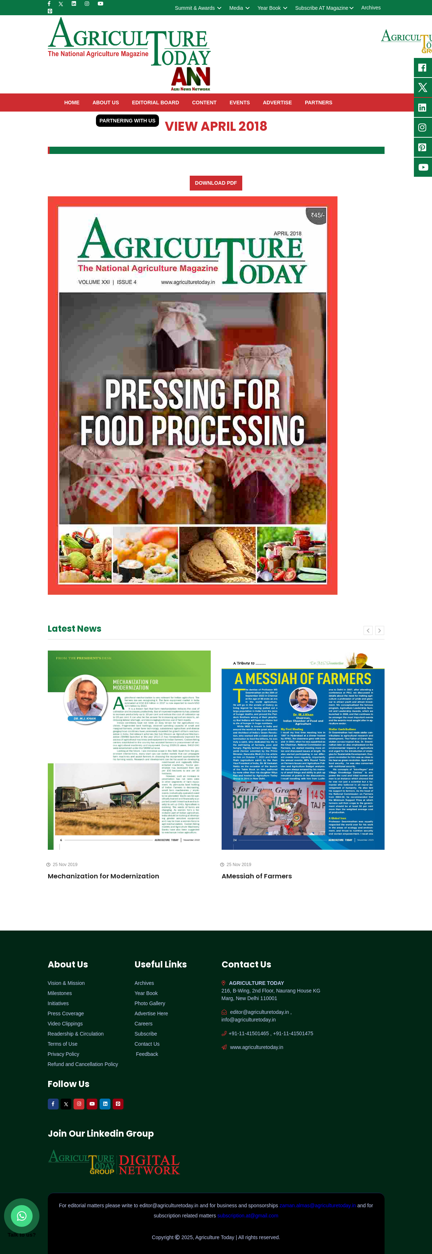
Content (204, 102)
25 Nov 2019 (62, 864)
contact (76, 121)
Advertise (277, 102)
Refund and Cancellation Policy (83, 1064)
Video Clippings (65, 1024)
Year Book (271, 8)
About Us (105, 102)
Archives (371, 8)
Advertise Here (151, 1013)
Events (240, 102)
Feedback (147, 1054)
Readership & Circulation (76, 1034)
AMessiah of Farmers (257, 876)
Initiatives (58, 1003)
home (72, 102)
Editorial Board (155, 102)
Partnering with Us (128, 121)
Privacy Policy (63, 1054)
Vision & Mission (66, 983)
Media (238, 8)
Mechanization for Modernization (103, 876)
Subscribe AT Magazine (323, 8)
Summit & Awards (197, 8)
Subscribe (146, 1034)
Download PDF (216, 183)
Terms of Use (62, 1044)
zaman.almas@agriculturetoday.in (318, 1205)
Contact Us (147, 1044)
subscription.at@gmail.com (247, 1216)
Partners (318, 102)
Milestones (60, 993)
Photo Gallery (150, 1003)
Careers (144, 1024)
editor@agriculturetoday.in (169, 1205)
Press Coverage (66, 1013)
